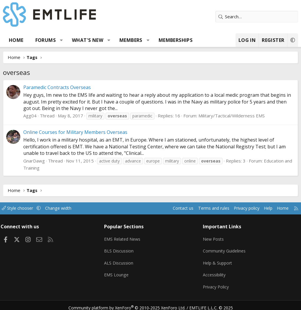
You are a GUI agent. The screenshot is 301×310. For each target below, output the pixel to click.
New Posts (213, 237)
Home (16, 40)
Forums (45, 40)
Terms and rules (204, 208)
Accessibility (214, 272)
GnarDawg (34, 161)
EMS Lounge (117, 272)
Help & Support (217, 260)
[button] (61, 40)
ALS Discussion (120, 260)
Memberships (176, 40)
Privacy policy (239, 208)
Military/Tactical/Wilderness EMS (231, 116)
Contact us (172, 208)
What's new (87, 40)
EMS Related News (124, 237)
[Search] (257, 16)
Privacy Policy (215, 283)
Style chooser (23, 208)
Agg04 (30, 116)
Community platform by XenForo (130, 303)
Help (262, 208)
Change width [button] (65, 208)
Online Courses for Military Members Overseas (75, 132)
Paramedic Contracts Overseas (57, 87)
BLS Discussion (120, 249)
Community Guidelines (224, 249)
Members (130, 40)
